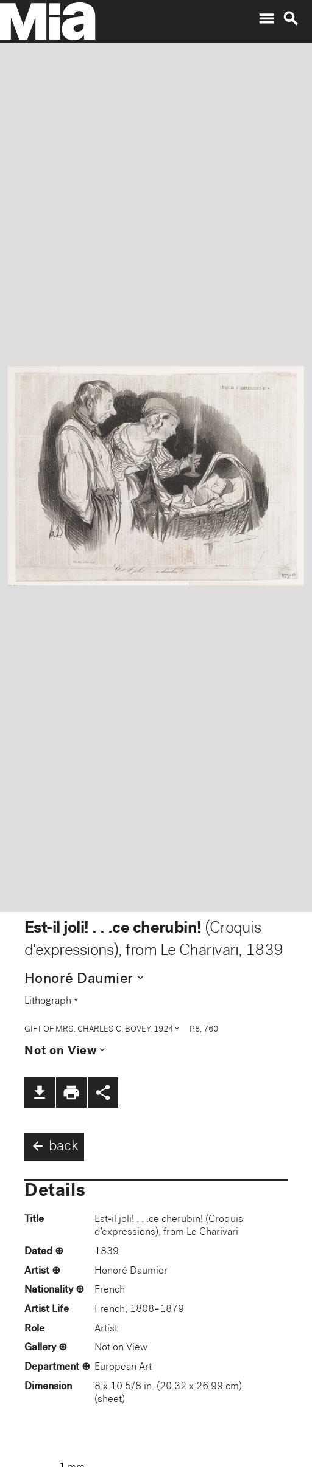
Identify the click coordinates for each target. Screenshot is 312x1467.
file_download (39, 1092)
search (291, 19)
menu (266, 19)
